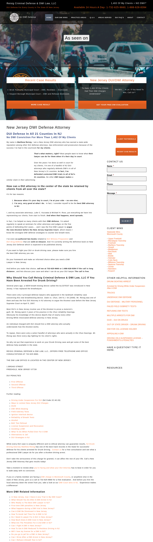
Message (112, 190)
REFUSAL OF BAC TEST (118, 394)
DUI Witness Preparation (58, 238)
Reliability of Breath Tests (22, 416)
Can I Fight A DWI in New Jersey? (26, 524)
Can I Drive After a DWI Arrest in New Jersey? (31, 536)
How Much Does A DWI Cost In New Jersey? (31, 519)
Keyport (111, 266)
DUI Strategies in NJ (20, 436)
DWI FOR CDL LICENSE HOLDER (122, 324)
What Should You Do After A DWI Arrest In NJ (31, 499)
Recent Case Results (126, 149)
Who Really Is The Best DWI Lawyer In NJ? (30, 501)
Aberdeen (112, 263)
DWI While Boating (19, 408)
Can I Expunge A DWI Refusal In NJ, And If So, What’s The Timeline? (127, 432)
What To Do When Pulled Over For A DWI (29, 430)
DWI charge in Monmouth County (55, 476)
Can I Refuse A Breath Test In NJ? (26, 539)
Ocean (111, 261)
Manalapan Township (117, 236)
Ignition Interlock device (22, 413)
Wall (110, 248)
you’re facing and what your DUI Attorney (52, 467)
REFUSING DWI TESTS (117, 306)
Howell (111, 242)
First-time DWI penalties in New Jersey (28, 504)
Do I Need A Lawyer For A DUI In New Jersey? (32, 516)
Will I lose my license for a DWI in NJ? (28, 530)
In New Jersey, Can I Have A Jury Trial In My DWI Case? (36, 496)
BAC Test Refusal (19, 422)
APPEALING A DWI (115, 328)
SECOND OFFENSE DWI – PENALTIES (124, 371)
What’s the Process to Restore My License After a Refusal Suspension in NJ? (128, 426)
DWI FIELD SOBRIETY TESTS (120, 384)
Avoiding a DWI (18, 428)
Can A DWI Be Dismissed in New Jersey (29, 510)
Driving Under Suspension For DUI (26, 399)
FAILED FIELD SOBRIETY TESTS (121, 301)
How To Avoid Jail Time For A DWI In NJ (29, 513)
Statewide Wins (113, 227)
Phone (110, 181)
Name (110, 163)
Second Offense (18, 383)
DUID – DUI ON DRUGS (117, 315)
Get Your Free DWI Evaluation (112, 104)
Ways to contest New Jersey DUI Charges (29, 402)
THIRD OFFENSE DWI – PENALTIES (123, 375)
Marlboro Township (116, 240)
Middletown (113, 244)
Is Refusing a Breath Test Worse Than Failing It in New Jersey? (126, 421)
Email (110, 172)
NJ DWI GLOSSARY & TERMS (120, 398)
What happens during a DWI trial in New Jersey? (33, 507)
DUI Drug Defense (15, 241)
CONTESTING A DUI (116, 380)
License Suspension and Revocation (27, 425)
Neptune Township (116, 259)
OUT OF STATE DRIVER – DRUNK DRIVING (126, 319)
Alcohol (14, 419)
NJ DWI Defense (28, 17)
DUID (13, 405)
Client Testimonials (126, 137)
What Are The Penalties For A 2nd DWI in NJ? (31, 522)
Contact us (57, 448)
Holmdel (111, 253)
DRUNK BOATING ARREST (119, 276)
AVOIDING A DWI (114, 389)
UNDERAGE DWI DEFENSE (119, 292)
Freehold (112, 238)
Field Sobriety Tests (20, 410)
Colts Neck (112, 255)
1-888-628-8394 (136, 7)
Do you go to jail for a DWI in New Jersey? (30, 533)
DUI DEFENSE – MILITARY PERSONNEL (125, 297)
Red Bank (112, 246)
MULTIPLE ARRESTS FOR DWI (120, 310)
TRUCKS (111, 287)
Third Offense (17, 386)
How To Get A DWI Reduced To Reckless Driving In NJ (35, 527)
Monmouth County (115, 229)
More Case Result (40, 104)
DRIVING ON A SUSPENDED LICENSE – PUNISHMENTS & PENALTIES (125, 334)
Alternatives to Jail (19, 433)
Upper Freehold (114, 233)
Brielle (110, 251)
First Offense (17, 381)
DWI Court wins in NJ (68, 481)
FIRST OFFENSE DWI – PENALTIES (123, 366)
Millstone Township (116, 257)
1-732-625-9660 (116, 7)
